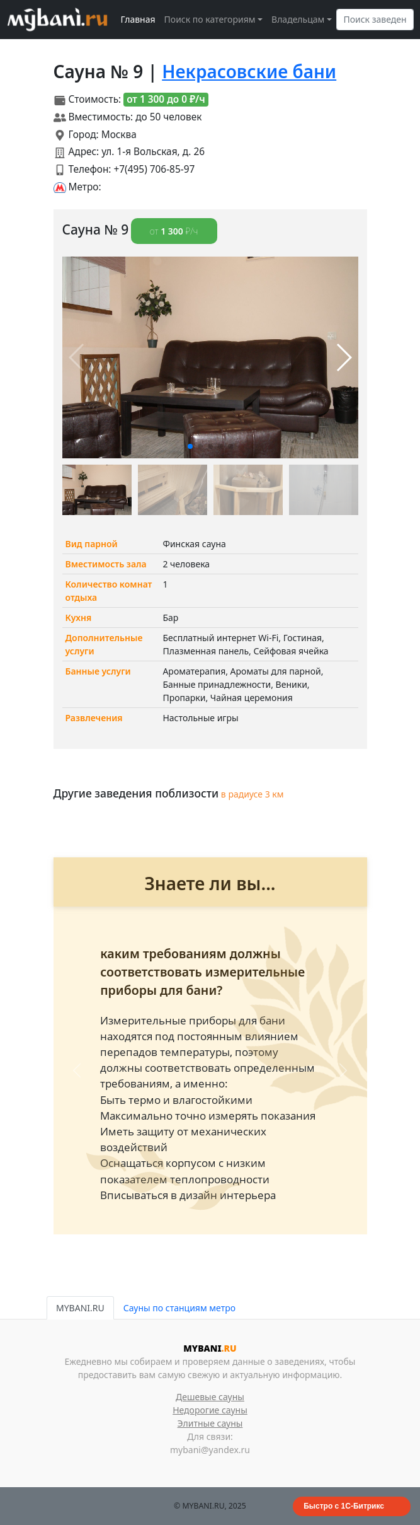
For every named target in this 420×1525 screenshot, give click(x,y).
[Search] (375, 19)
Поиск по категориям (210, 19)
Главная (138, 19)
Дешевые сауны (210, 1397)
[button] (190, 446)
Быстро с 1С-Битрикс (344, 1506)
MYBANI (209, 1348)
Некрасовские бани (249, 71)
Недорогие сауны (210, 1410)
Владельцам (297, 19)
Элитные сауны (210, 1423)
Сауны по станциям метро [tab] (179, 1308)
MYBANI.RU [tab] (80, 1308)
